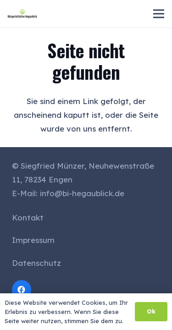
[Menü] (158, 13)
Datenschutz (36, 263)
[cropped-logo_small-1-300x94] (22, 13)
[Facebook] (22, 290)
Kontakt (28, 217)
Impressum (33, 240)
